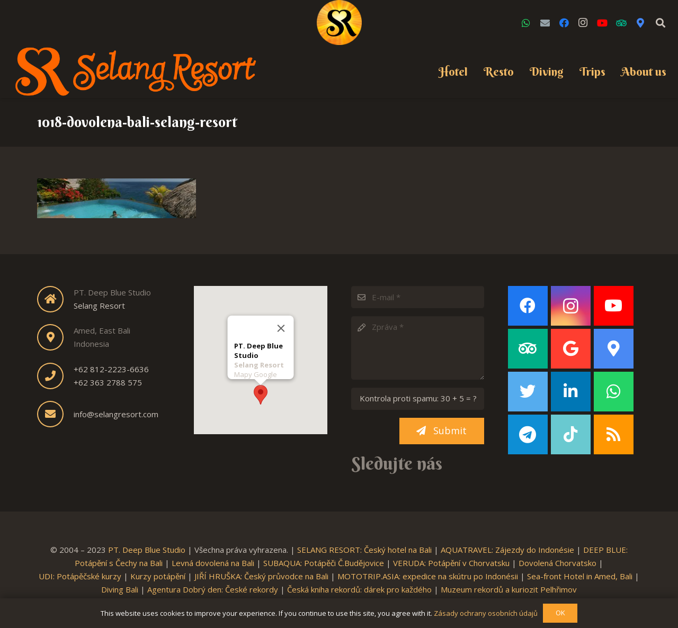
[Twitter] (528, 391)
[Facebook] (564, 22)
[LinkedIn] (571, 391)
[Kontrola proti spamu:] (417, 399)
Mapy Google (255, 373)
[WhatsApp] (526, 22)
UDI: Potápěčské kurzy (80, 576)
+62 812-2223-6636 (111, 369)
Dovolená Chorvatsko (557, 563)
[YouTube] (602, 22)
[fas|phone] (55, 376)
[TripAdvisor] (621, 22)
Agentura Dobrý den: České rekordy (212, 589)
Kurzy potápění (157, 576)
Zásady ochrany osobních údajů (486, 613)
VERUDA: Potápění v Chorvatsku (451, 563)
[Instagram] (583, 22)
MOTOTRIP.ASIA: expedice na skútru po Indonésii (427, 576)
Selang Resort (99, 305)
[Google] (571, 349)
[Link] (339, 22)
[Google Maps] (640, 22)
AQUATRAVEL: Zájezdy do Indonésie (507, 549)
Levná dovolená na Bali (213, 563)
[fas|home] (55, 299)
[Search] (660, 23)
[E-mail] (417, 297)
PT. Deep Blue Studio (146, 549)
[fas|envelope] (55, 414)
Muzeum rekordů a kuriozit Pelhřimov (509, 589)
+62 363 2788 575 (108, 382)
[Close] (280, 327)
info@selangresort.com (116, 414)
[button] (260, 393)
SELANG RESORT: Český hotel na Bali (364, 549)
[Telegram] (528, 434)
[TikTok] (571, 434)
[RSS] (614, 434)
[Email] (545, 22)
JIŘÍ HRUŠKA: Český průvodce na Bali (261, 576)
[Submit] (441, 431)
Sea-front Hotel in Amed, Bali (579, 576)
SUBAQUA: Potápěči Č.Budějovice (323, 563)
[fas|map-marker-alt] (55, 337)
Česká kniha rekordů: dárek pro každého (359, 589)
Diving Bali (119, 589)
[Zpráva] (417, 348)
